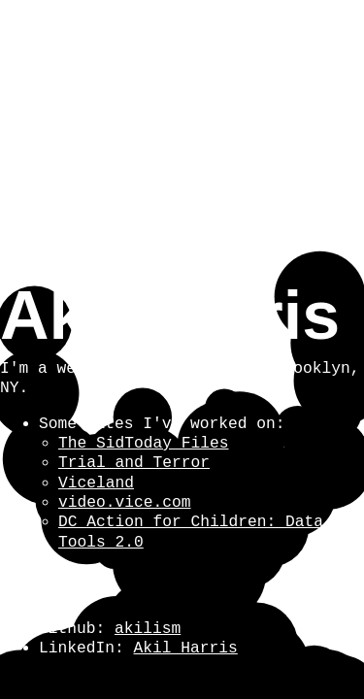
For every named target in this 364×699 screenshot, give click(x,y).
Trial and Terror (134, 463)
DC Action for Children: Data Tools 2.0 (190, 532)
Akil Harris (186, 648)
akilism (148, 629)
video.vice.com (124, 503)
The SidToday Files (143, 443)
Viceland (96, 483)
